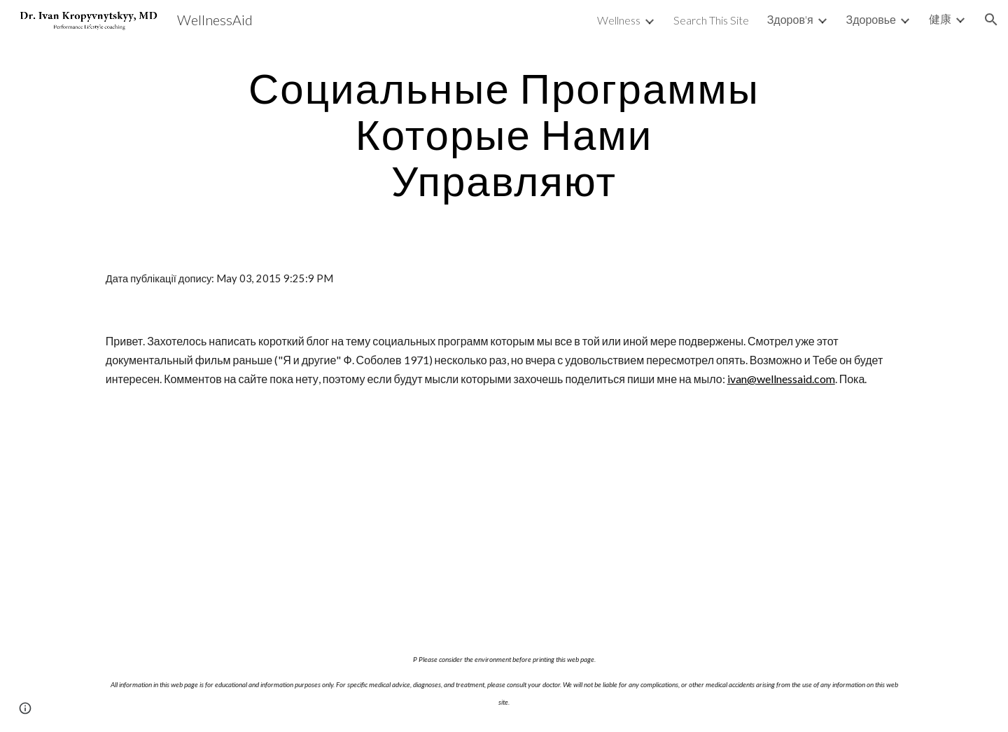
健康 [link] (940, 18)
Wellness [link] (618, 20)
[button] (991, 19)
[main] (504, 134)
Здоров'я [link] (790, 19)
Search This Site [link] (711, 20)
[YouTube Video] (469, 518)
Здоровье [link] (871, 19)
